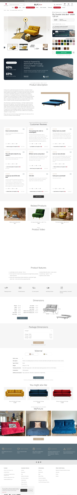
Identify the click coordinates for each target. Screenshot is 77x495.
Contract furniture (24, 486)
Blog (39, 474)
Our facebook (36, 462)
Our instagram (38, 462)
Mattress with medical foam (14, 222)
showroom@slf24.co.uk (8, 479)
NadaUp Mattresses (30, 7)
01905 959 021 (6, 472)
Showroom (50, 7)
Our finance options (24, 478)
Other (37, 7)
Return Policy (41, 476)
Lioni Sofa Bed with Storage (38, 401)
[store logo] (38, 4)
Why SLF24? (41, 472)
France (57, 474)
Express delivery (24, 484)
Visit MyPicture (38, 439)
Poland (57, 476)
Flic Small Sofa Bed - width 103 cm (62, 222)
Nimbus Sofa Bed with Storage (62, 401)
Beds (24, 7)
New (13, 7)
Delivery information (25, 476)
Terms (48, 482)
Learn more (4, 492)
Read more (26, 76)
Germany (57, 472)
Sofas (20, 7)
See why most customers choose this (62, 34)
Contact (63, 7)
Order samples (38, 377)
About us (40, 470)
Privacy (44, 482)
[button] (6, 30)
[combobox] (17, 5)
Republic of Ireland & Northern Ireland (63, 470)
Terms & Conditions (42, 478)
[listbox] (63, 42)
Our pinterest (40, 462)
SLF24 (5, 10)
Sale (16, 7)
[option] (53, 41)
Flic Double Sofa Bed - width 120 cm (16, 10)
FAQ (22, 474)
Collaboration (23, 480)
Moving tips (38, 342)
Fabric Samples (43, 7)
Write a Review (38, 196)
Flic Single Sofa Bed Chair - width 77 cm (38, 222)
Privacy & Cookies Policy (43, 480)
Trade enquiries (57, 7)
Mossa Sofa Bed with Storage (15, 401)
